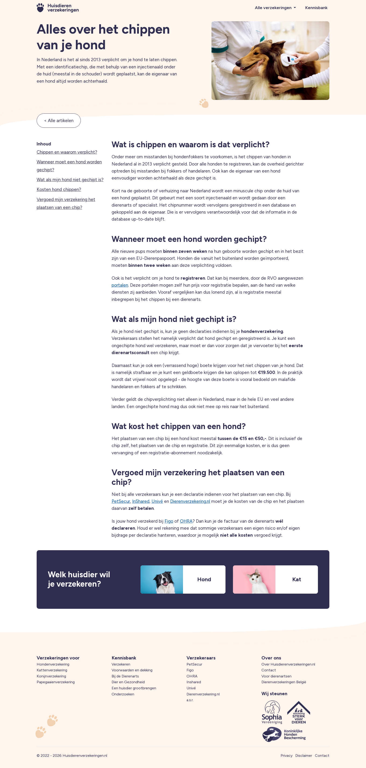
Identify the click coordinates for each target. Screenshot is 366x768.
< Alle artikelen (59, 120)
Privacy (286, 755)
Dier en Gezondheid (128, 682)
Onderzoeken (123, 694)
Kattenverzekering (52, 670)
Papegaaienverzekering (56, 682)
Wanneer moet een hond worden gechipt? (69, 166)
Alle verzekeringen (273, 7)
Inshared (194, 682)
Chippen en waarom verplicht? (67, 152)
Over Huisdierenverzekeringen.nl (288, 664)
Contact (268, 670)
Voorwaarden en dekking (132, 670)
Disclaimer (303, 755)
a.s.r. (190, 700)
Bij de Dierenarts (125, 676)
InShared (140, 501)
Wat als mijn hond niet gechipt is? (70, 179)
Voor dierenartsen (276, 676)
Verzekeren (121, 664)
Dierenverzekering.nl (190, 501)
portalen (120, 285)
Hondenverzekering (53, 664)
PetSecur (121, 501)
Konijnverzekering (51, 676)
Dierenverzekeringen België (283, 682)
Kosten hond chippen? (59, 189)
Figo (169, 521)
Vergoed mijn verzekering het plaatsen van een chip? (66, 203)
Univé (157, 501)
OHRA (186, 521)
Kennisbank (316, 7)
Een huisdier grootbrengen (134, 688)
